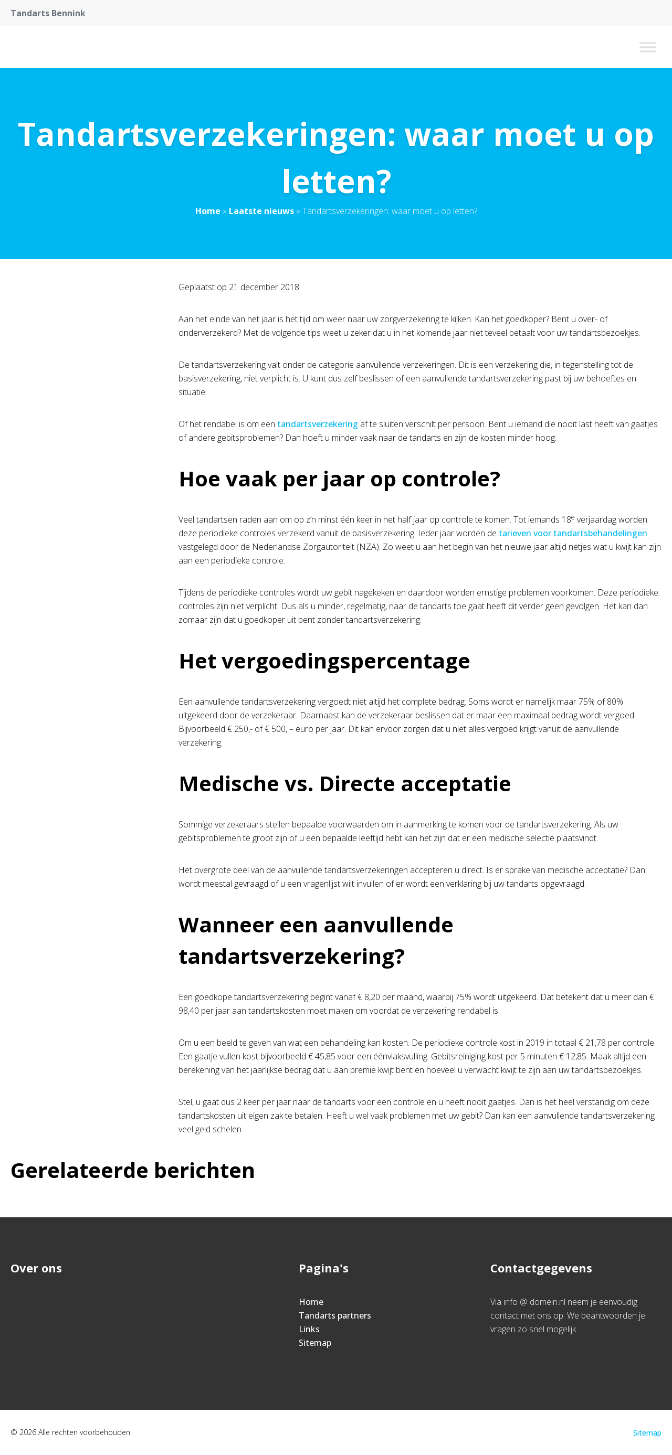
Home (207, 211)
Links (309, 1329)
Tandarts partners (335, 1315)
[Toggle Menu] (647, 47)
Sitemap (315, 1342)
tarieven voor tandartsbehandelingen (573, 533)
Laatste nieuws (261, 211)
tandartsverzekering (317, 424)
